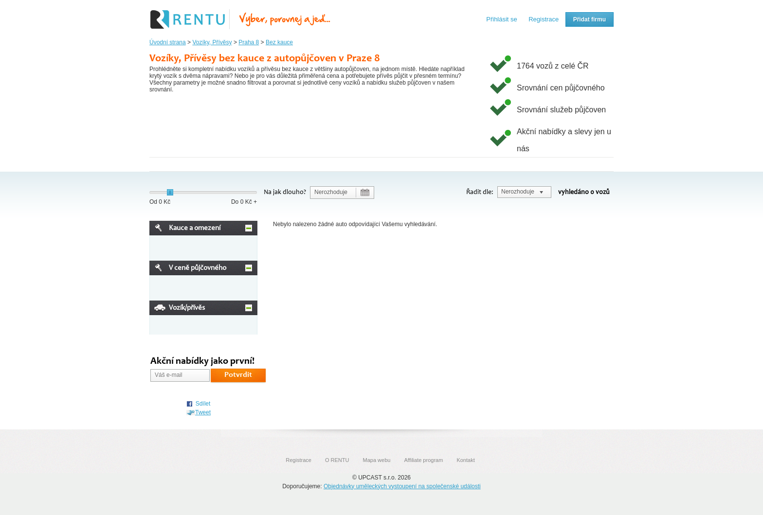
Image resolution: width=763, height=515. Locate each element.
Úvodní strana (167, 42)
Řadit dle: (479, 192)
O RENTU (337, 460)
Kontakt (465, 460)
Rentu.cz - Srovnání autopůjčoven (240, 19)
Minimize (249, 228)
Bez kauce (279, 42)
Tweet (203, 412)
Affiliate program (423, 460)
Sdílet (203, 403)
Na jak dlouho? (285, 192)
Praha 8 (248, 42)
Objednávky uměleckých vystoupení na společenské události (402, 486)
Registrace (543, 19)
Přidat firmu (589, 19)
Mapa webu (377, 460)
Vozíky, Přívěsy (212, 42)
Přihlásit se (501, 19)
